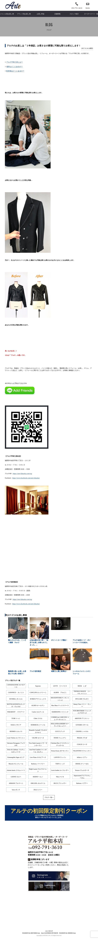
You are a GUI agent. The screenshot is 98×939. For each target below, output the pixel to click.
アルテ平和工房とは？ (14, 62)
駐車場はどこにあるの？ (15, 71)
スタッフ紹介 (74, 14)
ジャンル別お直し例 (7, 14)
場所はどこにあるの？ (14, 66)
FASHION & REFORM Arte (31, 934)
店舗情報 (57, 14)
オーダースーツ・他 (91, 14)
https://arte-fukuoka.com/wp (22, 473)
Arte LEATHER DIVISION (49, 934)
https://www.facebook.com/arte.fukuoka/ (26, 478)
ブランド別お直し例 (24, 14)
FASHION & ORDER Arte (67, 934)
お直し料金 (40, 14)
